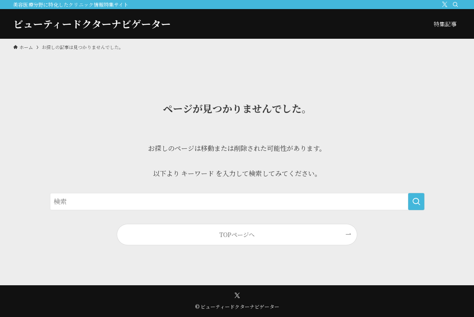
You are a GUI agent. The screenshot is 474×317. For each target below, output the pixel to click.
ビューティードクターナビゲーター (92, 24)
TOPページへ (237, 234)
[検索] (455, 4)
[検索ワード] (237, 201)
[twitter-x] (444, 4)
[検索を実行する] (416, 201)
